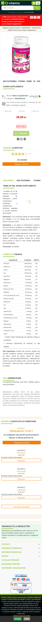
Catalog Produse (10, 560)
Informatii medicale (11, 552)
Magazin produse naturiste (11, 28)
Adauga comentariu (21, 164)
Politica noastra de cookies (21, 615)
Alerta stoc (35, 111)
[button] (34, 3)
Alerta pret (8, 111)
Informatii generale (12, 548)
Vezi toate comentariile (21, 507)
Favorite (22, 111)
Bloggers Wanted (11, 564)
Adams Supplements (20, 96)
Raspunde (21, 461)
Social (5, 556)
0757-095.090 (29, 12)
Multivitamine (26, 28)
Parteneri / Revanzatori (14, 568)
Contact (6, 544)
